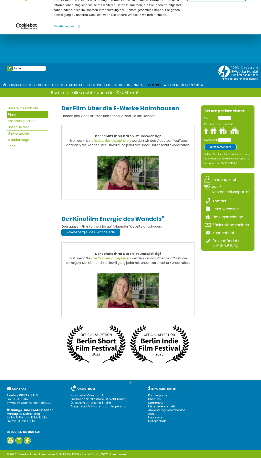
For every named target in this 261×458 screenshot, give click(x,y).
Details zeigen (63, 55)
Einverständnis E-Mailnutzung (225, 243)
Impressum (156, 417)
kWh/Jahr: (211, 140)
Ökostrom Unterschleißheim (91, 403)
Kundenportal (192, 85)
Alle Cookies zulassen (216, 10)
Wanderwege (18, 139)
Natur (139, 85)
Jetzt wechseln (226, 208)
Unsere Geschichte (23, 108)
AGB (151, 414)
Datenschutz (157, 421)
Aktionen (171, 85)
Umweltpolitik (19, 133)
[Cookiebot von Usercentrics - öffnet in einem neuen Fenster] (26, 55)
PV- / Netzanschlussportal (230, 189)
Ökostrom (121, 85)
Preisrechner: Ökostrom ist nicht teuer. (98, 399)
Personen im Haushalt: (219, 124)
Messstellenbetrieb (161, 406)
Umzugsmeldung (227, 216)
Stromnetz (155, 403)
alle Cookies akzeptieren (111, 140)
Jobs (11, 146)
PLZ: (206, 117)
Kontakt (219, 200)
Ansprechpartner (22, 120)
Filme (12, 114)
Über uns (154, 85)
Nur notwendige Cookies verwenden (216, 23)
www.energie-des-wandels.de (91, 232)
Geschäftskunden (48, 85)
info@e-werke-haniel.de (34, 403)
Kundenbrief (223, 232)
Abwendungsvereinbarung (167, 410)
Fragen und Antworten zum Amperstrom (99, 406)
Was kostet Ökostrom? (87, 395)
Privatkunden (20, 85)
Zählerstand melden (230, 224)
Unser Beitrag (18, 127)
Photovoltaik (98, 85)
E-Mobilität (75, 85)
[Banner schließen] (254, 6)
